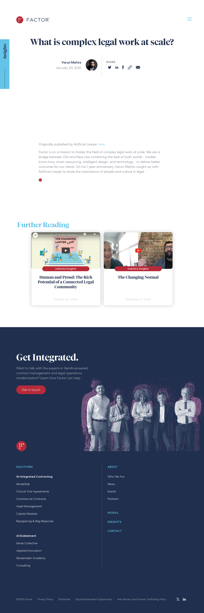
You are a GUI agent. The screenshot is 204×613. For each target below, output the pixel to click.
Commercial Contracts (31, 499)
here (101, 144)
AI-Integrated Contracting (34, 476)
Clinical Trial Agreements (32, 491)
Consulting (23, 565)
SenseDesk (23, 484)
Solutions (24, 467)
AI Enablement (26, 536)
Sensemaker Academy (30, 558)
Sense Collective (26, 543)
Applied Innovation (29, 551)
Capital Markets (26, 514)
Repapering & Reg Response (34, 521)
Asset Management (29, 506)
